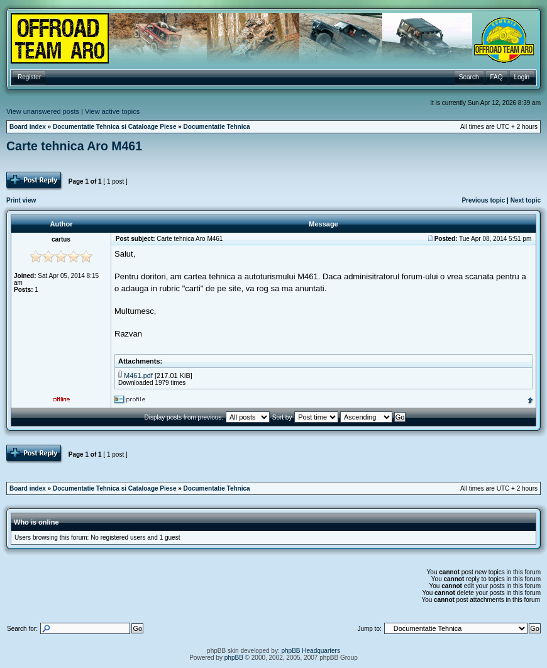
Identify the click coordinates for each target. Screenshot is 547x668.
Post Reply (35, 181)
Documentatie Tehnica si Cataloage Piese (115, 126)
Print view (21, 200)
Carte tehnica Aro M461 (74, 146)
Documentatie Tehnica (217, 126)
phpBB (233, 657)
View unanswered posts (42, 111)
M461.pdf (138, 375)
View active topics (112, 111)
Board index (27, 126)
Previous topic (483, 200)
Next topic (526, 200)
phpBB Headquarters (311, 650)
